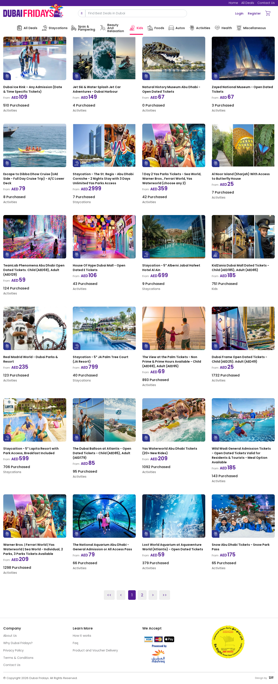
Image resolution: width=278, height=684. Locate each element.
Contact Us (266, 3)
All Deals (247, 3)
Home (233, 3)
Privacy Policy (13, 650)
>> (164, 595)
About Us (10, 635)
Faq (75, 643)
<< (109, 595)
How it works (82, 635)
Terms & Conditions (18, 658)
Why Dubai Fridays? (18, 643)
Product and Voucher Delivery (95, 650)
